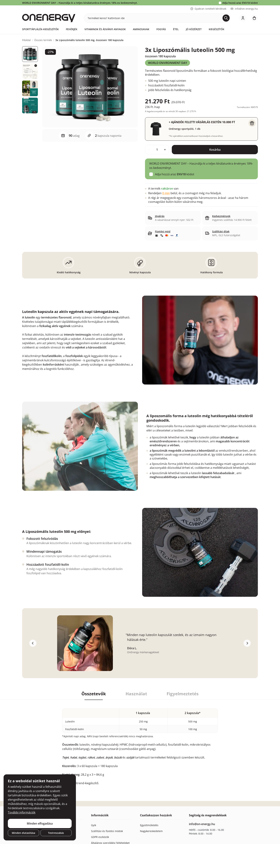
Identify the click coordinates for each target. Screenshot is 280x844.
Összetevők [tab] (93, 693)
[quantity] (157, 149)
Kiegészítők (216, 29)
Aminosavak (141, 29)
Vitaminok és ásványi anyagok (105, 29)
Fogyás (161, 29)
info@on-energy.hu (244, 8)
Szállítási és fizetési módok (107, 831)
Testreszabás (56, 833)
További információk (21, 812)
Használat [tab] (136, 693)
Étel (176, 29)
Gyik (93, 825)
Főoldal (26, 40)
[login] (242, 18)
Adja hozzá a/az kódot (240, 2)
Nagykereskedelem (151, 831)
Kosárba (215, 150)
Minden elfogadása (40, 823)
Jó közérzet (194, 29)
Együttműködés (149, 825)
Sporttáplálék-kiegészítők (40, 29)
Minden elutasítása (23, 833)
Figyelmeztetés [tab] (183, 693)
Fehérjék (71, 29)
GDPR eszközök (100, 837)
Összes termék (43, 40)
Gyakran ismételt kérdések (208, 8)
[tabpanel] (140, 742)
